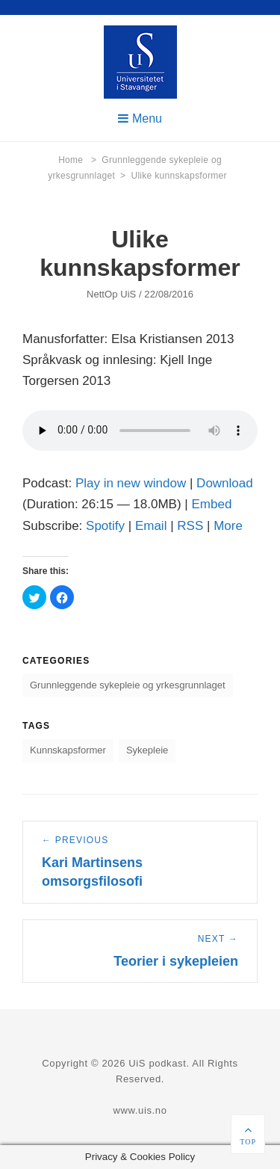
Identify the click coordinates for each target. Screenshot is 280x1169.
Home (77, 160)
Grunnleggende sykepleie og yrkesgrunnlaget (127, 685)
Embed (211, 504)
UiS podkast (157, 1063)
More (228, 526)
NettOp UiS (111, 294)
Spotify (105, 526)
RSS (190, 526)
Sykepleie (147, 750)
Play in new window (130, 483)
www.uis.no (140, 1110)
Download (224, 483)
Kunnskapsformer (68, 750)
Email (151, 526)
